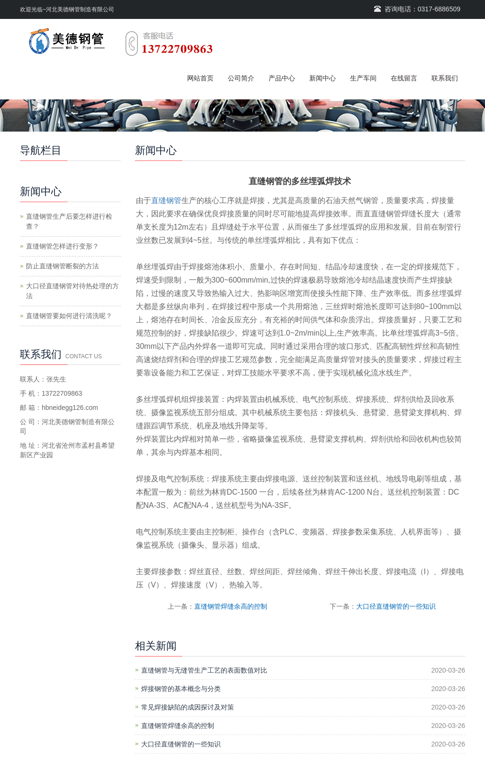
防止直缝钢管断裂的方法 (62, 266)
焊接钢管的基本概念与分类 (181, 688)
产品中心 (282, 78)
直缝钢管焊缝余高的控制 (230, 606)
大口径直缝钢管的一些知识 (396, 606)
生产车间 (363, 78)
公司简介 (241, 78)
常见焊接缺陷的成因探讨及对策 (187, 707)
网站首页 (200, 78)
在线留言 (404, 78)
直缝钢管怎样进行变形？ (62, 246)
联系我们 (444, 78)
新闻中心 (322, 78)
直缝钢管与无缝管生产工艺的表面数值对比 (204, 670)
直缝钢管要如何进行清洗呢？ (69, 315)
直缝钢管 (166, 200)
